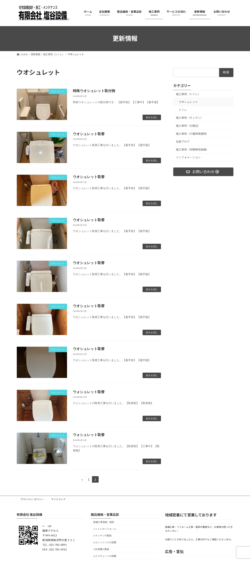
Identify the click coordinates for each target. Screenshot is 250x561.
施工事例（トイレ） (188, 94)
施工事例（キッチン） (189, 117)
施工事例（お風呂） (188, 125)
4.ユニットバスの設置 (104, 542)
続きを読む (152, 117)
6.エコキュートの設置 (104, 556)
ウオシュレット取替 (88, 134)
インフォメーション (188, 157)
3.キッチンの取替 (102, 535)
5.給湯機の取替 (101, 549)
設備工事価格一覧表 (103, 522)
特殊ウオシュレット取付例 (94, 91)
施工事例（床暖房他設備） (192, 149)
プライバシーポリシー (32, 499)
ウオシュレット (188, 102)
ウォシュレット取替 (88, 392)
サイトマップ (58, 499)
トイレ (183, 109)
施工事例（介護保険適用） (192, 133)
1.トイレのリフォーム (104, 528)
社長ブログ (183, 141)
